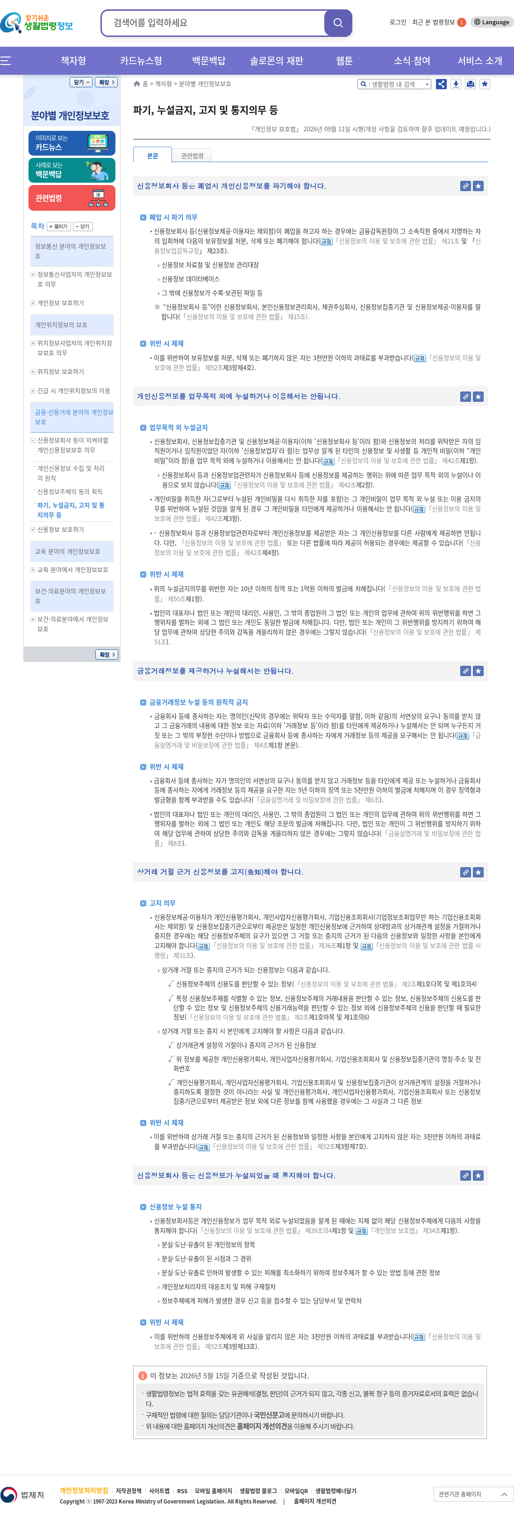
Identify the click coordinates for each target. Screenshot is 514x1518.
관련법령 (192, 155)
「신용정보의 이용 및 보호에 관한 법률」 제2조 (355, 983)
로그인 (398, 21)
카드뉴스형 (141, 60)
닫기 (81, 82)
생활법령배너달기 (336, 1491)
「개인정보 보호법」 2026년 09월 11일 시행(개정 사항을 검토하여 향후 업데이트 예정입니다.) (370, 128)
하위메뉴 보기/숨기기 (33, 274)
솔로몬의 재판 (276, 60)
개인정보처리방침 (84, 1490)
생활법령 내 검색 (393, 83)
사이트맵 (159, 1491)
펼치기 (59, 226)
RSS (182, 1491)
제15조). (299, 316)
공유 (441, 84)
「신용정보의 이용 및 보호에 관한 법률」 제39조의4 (265, 1230)
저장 (455, 84)
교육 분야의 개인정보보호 (67, 551)
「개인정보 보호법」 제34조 (404, 1230)
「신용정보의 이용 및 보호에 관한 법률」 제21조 (396, 240)
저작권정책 (129, 1491)
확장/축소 (106, 82)
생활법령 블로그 (258, 1491)
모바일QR (296, 1491)
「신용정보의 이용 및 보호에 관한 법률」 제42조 (397, 460)
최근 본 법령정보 (439, 21)
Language (495, 22)
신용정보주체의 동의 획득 (70, 491)
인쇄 (470, 84)
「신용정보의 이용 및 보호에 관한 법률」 (233, 316)
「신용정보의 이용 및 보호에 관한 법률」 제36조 (273, 945)
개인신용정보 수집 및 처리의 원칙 (71, 472)
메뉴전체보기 (8, 60)
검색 (338, 22)
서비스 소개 (479, 60)
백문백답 (209, 60)
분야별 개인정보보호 (70, 115)
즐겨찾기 (484, 84)
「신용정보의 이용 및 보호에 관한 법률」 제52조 (272, 1146)
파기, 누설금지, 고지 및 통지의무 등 (71, 509)
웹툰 (344, 60)
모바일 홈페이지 (213, 1491)
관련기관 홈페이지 (460, 1494)
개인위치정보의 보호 (61, 324)
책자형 (73, 60)
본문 (152, 155)
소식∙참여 (412, 60)
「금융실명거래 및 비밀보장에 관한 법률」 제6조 (316, 799)
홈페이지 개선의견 (315, 1501)
